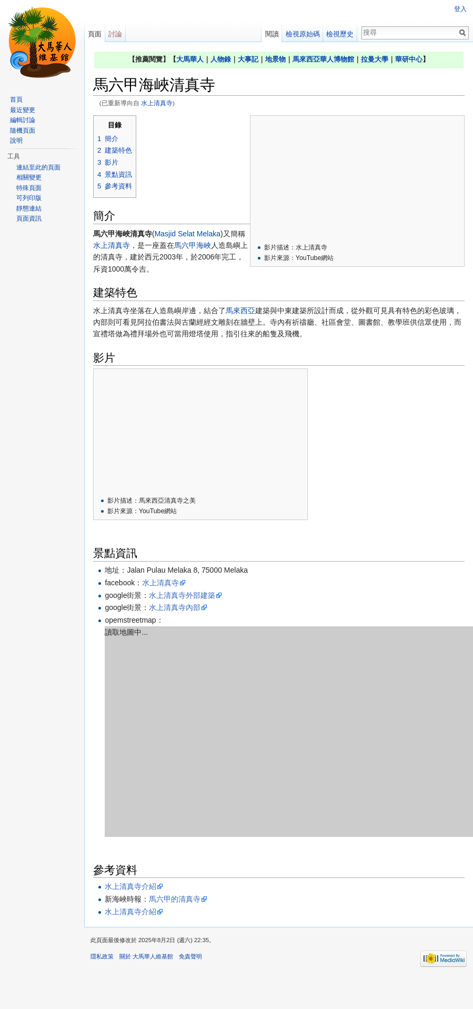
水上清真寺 (157, 102)
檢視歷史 (340, 34)
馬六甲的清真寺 (174, 899)
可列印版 (29, 198)
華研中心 (408, 59)
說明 (16, 140)
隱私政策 (102, 956)
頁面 (95, 34)
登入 (460, 9)
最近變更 (22, 110)
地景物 (275, 59)
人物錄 (220, 59)
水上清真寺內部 (174, 607)
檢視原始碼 (303, 34)
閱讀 (272, 34)
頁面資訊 (29, 218)
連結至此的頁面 (38, 167)
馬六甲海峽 (192, 245)
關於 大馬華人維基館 (146, 956)
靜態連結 (29, 208)
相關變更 (29, 177)
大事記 (248, 59)
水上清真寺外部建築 (182, 595)
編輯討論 (22, 120)
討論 (115, 34)
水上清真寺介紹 (130, 886)
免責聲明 (190, 956)
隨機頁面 (22, 130)
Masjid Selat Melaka (187, 233)
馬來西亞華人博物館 (323, 59)
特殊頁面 (29, 188)
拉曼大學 (374, 59)
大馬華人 (190, 59)
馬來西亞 (240, 310)
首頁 (16, 99)
